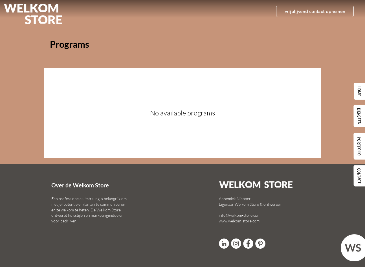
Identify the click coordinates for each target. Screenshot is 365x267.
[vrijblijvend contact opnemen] (315, 11)
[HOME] (359, 91)
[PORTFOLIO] (359, 146)
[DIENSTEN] (359, 116)
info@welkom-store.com (239, 215)
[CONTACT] (359, 175)
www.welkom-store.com (239, 220)
